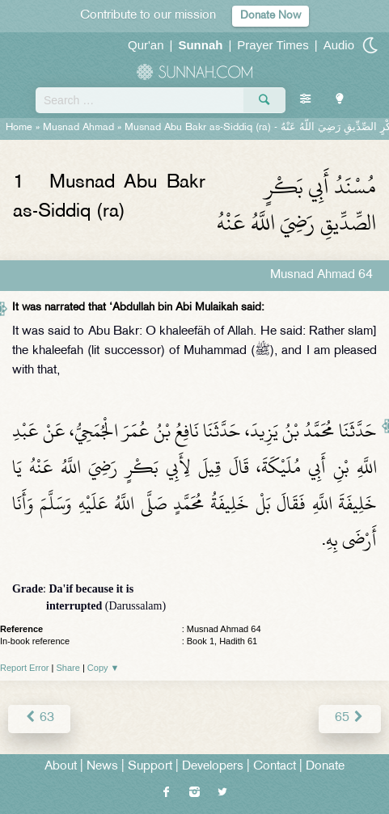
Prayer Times (272, 45)
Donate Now (270, 16)
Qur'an (146, 45)
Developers (212, 767)
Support (150, 767)
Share (68, 668)
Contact (274, 767)
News (102, 767)
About (60, 767)
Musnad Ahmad (78, 128)
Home (19, 128)
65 (350, 718)
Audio (338, 45)
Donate (325, 767)
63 (39, 718)
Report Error (24, 668)
